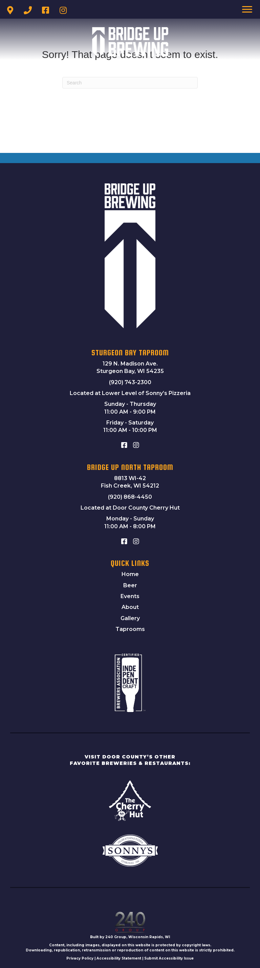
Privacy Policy (79, 958)
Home (130, 574)
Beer (130, 585)
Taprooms (130, 629)
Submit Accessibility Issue (169, 958)
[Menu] (247, 9)
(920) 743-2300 (130, 382)
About (130, 607)
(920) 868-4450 (130, 497)
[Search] (130, 82)
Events (130, 596)
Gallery (130, 618)
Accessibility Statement (118, 958)
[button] (10, 10)
